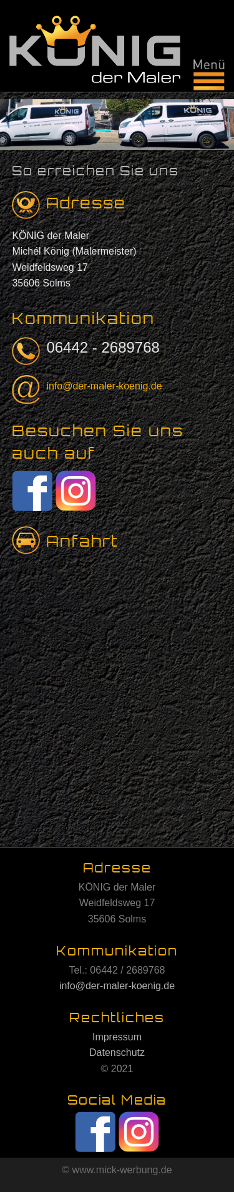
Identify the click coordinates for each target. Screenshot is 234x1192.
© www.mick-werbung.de (117, 1170)
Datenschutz (117, 1052)
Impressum (117, 1037)
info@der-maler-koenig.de (104, 386)
